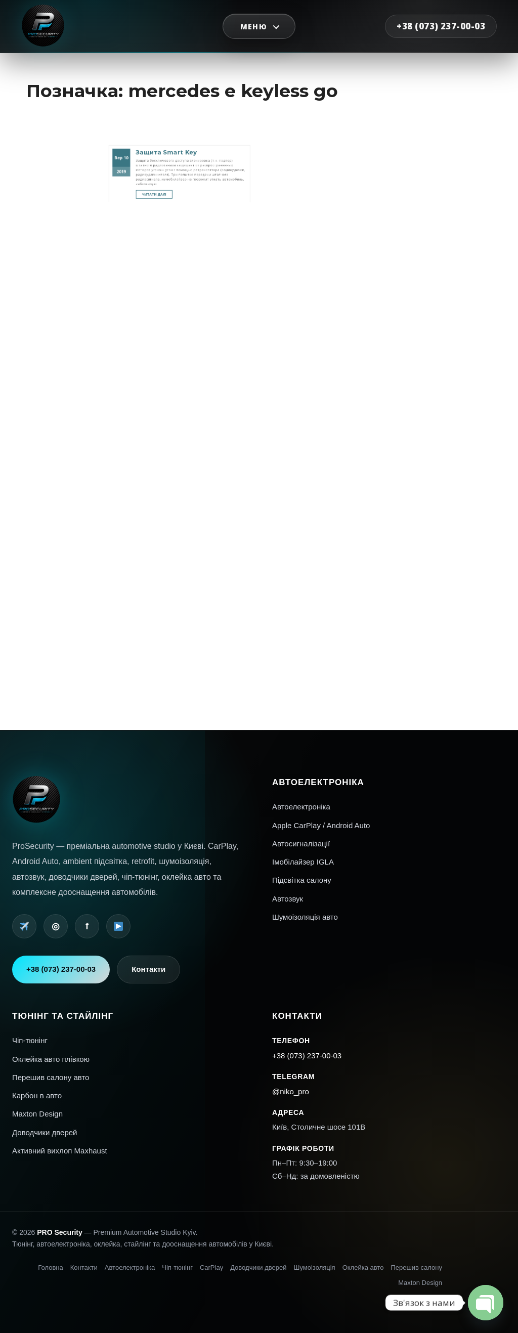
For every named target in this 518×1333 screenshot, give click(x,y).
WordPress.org (412, 531)
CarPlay (211, 1267)
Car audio (410, 469)
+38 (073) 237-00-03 (441, 26)
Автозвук (287, 898)
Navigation (410, 484)
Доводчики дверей (44, 1132)
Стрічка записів (413, 524)
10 (155, 88)
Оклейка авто (363, 1267)
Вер (151, 88)
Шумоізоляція (314, 1267)
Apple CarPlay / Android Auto (321, 825)
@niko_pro (290, 1091)
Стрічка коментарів (415, 528)
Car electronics (412, 473)
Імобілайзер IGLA (303, 861)
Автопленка (411, 488)
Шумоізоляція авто (305, 917)
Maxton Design (37, 1113)
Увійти (409, 520)
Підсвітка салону (301, 880)
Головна (50, 1267)
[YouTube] (118, 926)
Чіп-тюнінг (30, 1040)
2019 (153, 94)
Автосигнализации (415, 492)
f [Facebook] (87, 926)
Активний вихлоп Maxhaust (59, 1150)
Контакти (148, 969)
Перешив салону (416, 1267)
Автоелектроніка (301, 806)
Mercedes (410, 481)
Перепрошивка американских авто (413, 496)
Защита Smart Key (173, 85)
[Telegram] (24, 926)
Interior (409, 477)
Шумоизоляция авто (415, 502)
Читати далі (169, 104)
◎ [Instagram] (56, 926)
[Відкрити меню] (259, 26)
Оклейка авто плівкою (51, 1059)
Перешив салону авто (50, 1077)
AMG (408, 465)
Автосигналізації (301, 843)
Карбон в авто (37, 1095)
